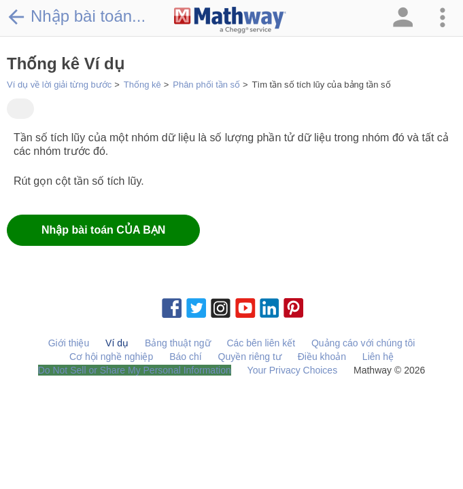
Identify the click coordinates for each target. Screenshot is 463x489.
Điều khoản (322, 356)
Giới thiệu (69, 343)
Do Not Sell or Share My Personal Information (134, 370)
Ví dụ (116, 343)
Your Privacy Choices (292, 370)
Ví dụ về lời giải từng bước (59, 84)
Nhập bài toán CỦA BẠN (103, 230)
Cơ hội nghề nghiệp (111, 356)
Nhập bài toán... (76, 16)
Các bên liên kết (260, 343)
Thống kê (142, 84)
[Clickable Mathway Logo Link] (230, 20)
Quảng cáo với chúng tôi (363, 343)
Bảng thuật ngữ (178, 343)
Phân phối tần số (206, 84)
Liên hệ (378, 356)
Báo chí (185, 356)
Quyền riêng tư (249, 356)
